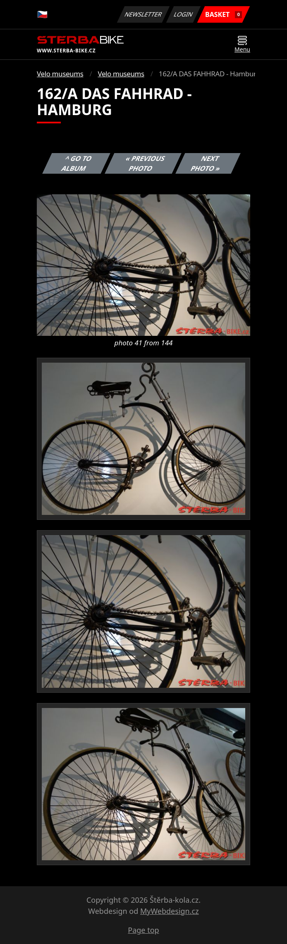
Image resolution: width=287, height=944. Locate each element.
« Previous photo (145, 163)
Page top (143, 930)
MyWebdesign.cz (169, 911)
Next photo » (205, 163)
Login (183, 14)
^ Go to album (77, 163)
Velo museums (60, 73)
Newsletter (143, 14)
